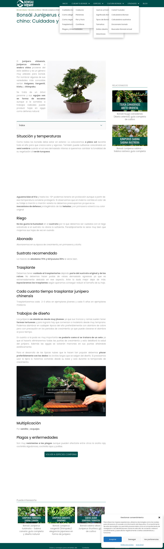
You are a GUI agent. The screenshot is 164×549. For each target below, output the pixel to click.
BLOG (145, 3)
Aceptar (112, 539)
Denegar (132, 539)
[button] (159, 517)
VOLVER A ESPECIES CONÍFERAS (61, 454)
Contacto (85, 548)
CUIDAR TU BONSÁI (79, 3)
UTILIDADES (132, 3)
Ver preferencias (151, 539)
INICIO (65, 3)
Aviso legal (140, 545)
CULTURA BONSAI (114, 3)
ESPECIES (97, 3)
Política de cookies (127, 545)
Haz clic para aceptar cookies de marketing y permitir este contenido (61, 391)
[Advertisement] (61, 41)
